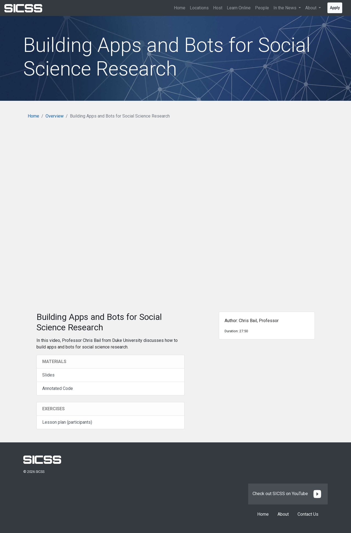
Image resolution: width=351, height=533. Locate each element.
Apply (335, 7)
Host (217, 7)
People (262, 7)
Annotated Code (57, 388)
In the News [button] (285, 7)
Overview (55, 116)
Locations (199, 7)
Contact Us (308, 514)
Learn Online (239, 7)
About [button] (311, 7)
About (283, 514)
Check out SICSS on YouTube (288, 493)
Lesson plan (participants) (67, 422)
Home (179, 7)
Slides (48, 375)
